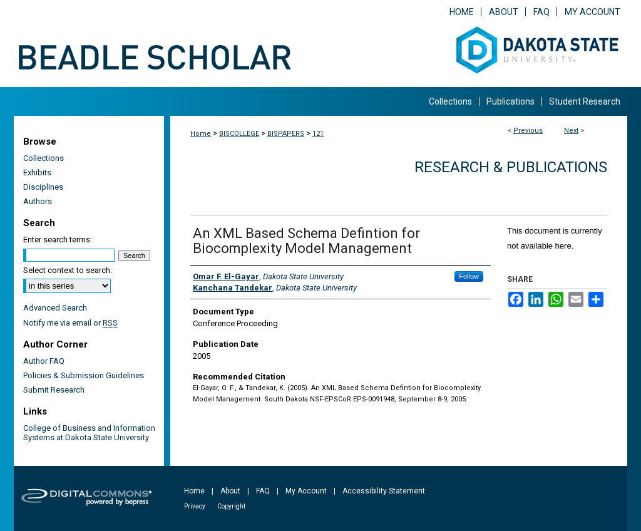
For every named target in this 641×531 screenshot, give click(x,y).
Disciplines (43, 187)
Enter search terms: (57, 239)
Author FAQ (43, 361)
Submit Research (54, 389)
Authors (37, 201)
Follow (469, 276)
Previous (528, 130)
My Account (306, 491)
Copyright (231, 506)
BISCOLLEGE (239, 134)
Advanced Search (55, 307)
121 (318, 134)
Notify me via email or (70, 322)
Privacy (194, 506)
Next (571, 130)
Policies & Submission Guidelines (83, 375)
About (230, 491)
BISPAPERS (285, 134)
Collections (43, 158)
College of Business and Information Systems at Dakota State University (89, 432)
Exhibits (37, 172)
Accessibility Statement (383, 491)
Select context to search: (67, 270)
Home (200, 134)
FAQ (263, 491)
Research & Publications (510, 167)
